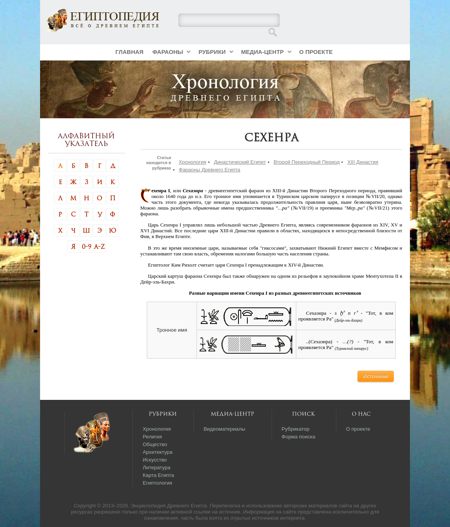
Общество (155, 444)
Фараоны (167, 52)
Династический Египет (240, 162)
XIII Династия (362, 162)
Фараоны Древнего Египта (209, 170)
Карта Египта (158, 475)
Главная (130, 52)
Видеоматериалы (224, 429)
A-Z (99, 246)
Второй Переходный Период (306, 162)
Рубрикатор (295, 429)
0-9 (86, 246)
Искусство (155, 460)
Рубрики (212, 52)
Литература (156, 467)
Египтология (157, 483)
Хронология (192, 162)
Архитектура (157, 452)
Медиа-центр (262, 52)
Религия (152, 437)
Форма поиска (299, 437)
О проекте (316, 52)
